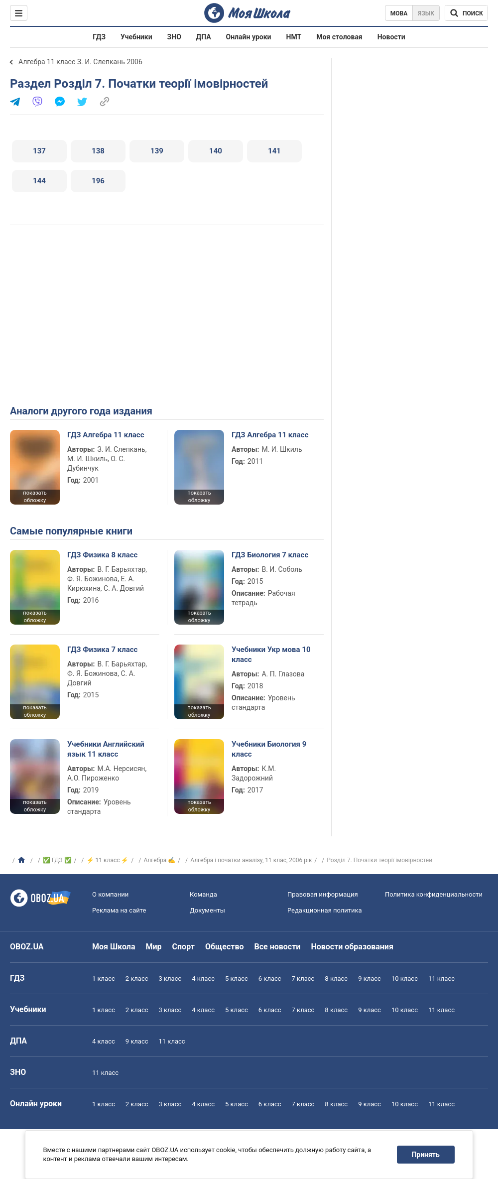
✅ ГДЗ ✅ (57, 860)
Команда (203, 894)
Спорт (183, 946)
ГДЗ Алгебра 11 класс (105, 434)
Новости (391, 37)
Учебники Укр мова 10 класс (271, 654)
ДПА (203, 37)
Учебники (136, 37)
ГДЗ (99, 37)
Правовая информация (322, 894)
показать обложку (34, 497)
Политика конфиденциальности (434, 894)
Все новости (277, 946)
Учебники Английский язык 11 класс (105, 749)
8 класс (336, 978)
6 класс (269, 978)
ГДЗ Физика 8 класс (102, 554)
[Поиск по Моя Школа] (466, 12)
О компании (110, 894)
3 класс (170, 978)
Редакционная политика (324, 910)
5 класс (236, 978)
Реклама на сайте (119, 910)
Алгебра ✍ (159, 860)
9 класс (369, 978)
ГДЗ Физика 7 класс (102, 649)
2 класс (136, 978)
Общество (224, 946)
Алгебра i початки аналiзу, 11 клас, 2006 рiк (251, 860)
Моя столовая (339, 37)
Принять (426, 1155)
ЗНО (174, 37)
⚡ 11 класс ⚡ (108, 860)
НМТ (294, 37)
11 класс (441, 978)
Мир (154, 946)
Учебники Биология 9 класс (269, 749)
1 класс (103, 978)
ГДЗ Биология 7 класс (270, 554)
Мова (399, 13)
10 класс (404, 978)
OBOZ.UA (27, 946)
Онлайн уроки (248, 37)
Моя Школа (113, 946)
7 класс (303, 978)
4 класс (203, 978)
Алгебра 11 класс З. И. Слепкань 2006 (80, 62)
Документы (207, 910)
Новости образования (352, 946)
